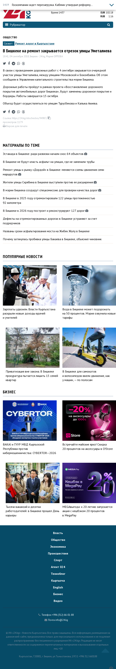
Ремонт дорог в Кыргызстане (34, 43)
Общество (10, 37)
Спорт (58, 560)
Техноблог (58, 574)
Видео (58, 601)
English (58, 587)
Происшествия (58, 553)
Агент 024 (58, 567)
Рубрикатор (15, 25)
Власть (58, 533)
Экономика (58, 546)
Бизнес (58, 594)
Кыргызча (58, 580)
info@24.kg (61, 620)
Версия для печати (15, 126)
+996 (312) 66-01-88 (63, 614)
